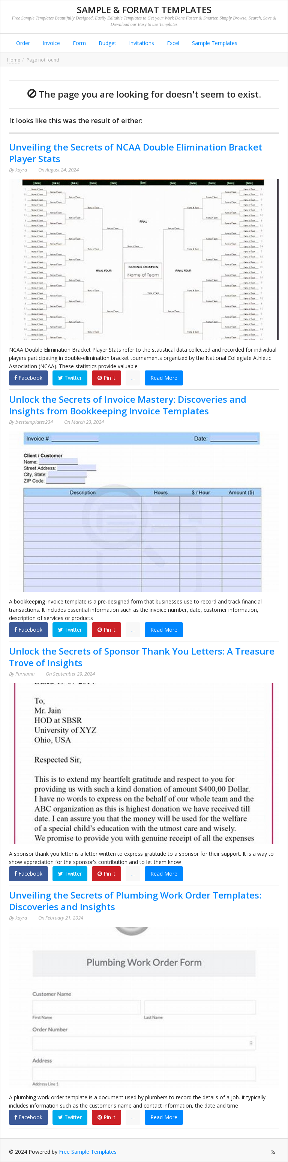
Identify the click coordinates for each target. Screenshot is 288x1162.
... (133, 377)
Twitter (70, 377)
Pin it (107, 377)
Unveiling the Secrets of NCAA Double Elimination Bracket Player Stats (135, 153)
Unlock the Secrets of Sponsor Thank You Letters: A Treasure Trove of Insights (141, 657)
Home (13, 60)
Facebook (28, 377)
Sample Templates (213, 43)
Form (78, 43)
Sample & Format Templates (144, 9)
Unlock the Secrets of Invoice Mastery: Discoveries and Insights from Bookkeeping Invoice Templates (127, 405)
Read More (163, 377)
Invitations (141, 43)
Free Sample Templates (88, 1151)
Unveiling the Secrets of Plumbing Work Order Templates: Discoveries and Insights (135, 901)
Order (22, 43)
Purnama (24, 673)
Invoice (50, 43)
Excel (172, 43)
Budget (106, 43)
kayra (21, 169)
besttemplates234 (34, 421)
